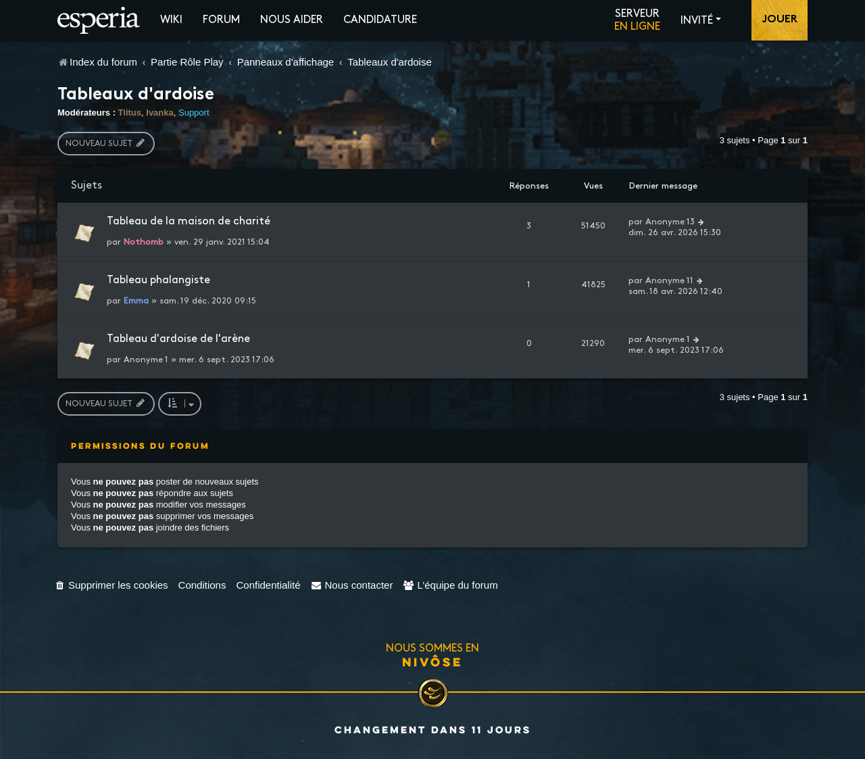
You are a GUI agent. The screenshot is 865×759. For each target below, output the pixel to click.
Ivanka (159, 112)
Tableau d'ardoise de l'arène (178, 339)
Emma (136, 301)
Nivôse (432, 662)
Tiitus (129, 112)
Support (193, 112)
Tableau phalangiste (158, 280)
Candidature (380, 20)
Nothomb (144, 242)
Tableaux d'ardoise (135, 95)
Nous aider (291, 20)
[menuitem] (111, 585)
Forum (221, 20)
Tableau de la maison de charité (188, 221)
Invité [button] (697, 21)
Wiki (171, 20)
